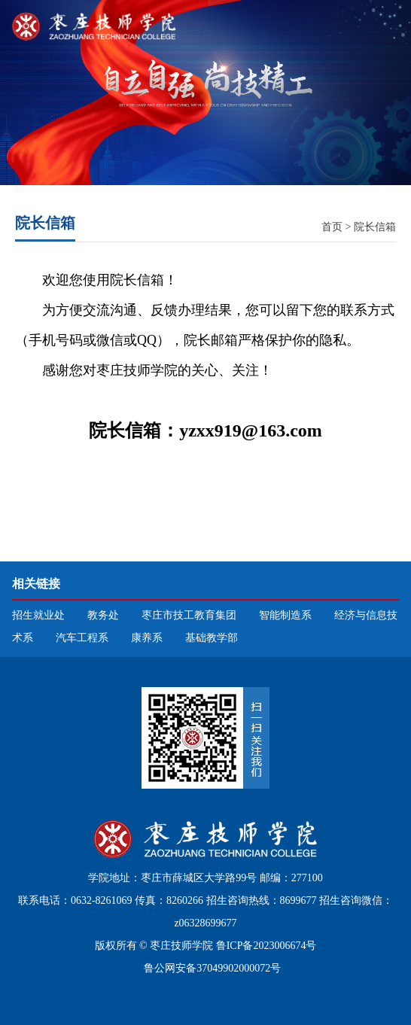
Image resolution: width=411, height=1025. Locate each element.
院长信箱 (375, 227)
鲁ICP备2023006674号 (266, 945)
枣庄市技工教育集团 (189, 615)
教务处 (103, 615)
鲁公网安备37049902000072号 (212, 968)
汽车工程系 (82, 637)
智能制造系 (285, 615)
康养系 (147, 637)
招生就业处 (38, 615)
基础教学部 (211, 637)
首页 (331, 227)
